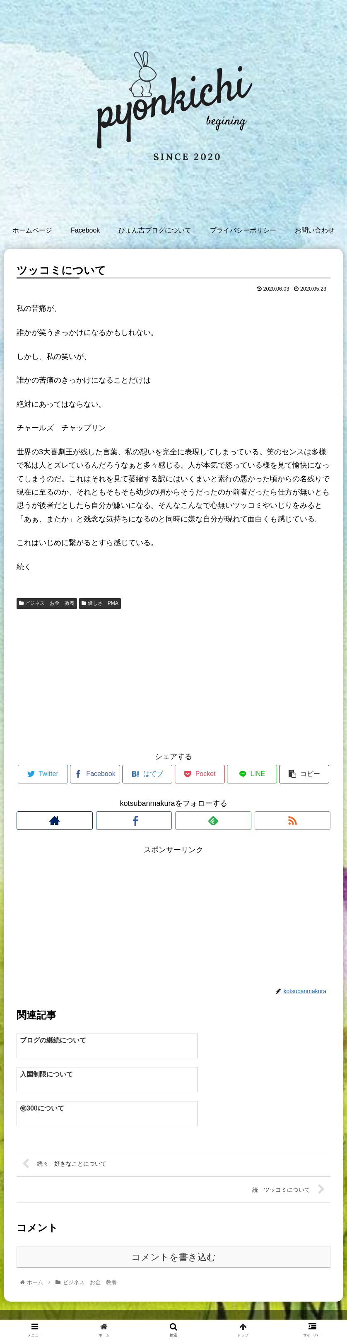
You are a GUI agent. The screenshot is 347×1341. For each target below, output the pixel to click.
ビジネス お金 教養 (47, 603)
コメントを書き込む (173, 1225)
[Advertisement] (173, 679)
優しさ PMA (100, 603)
